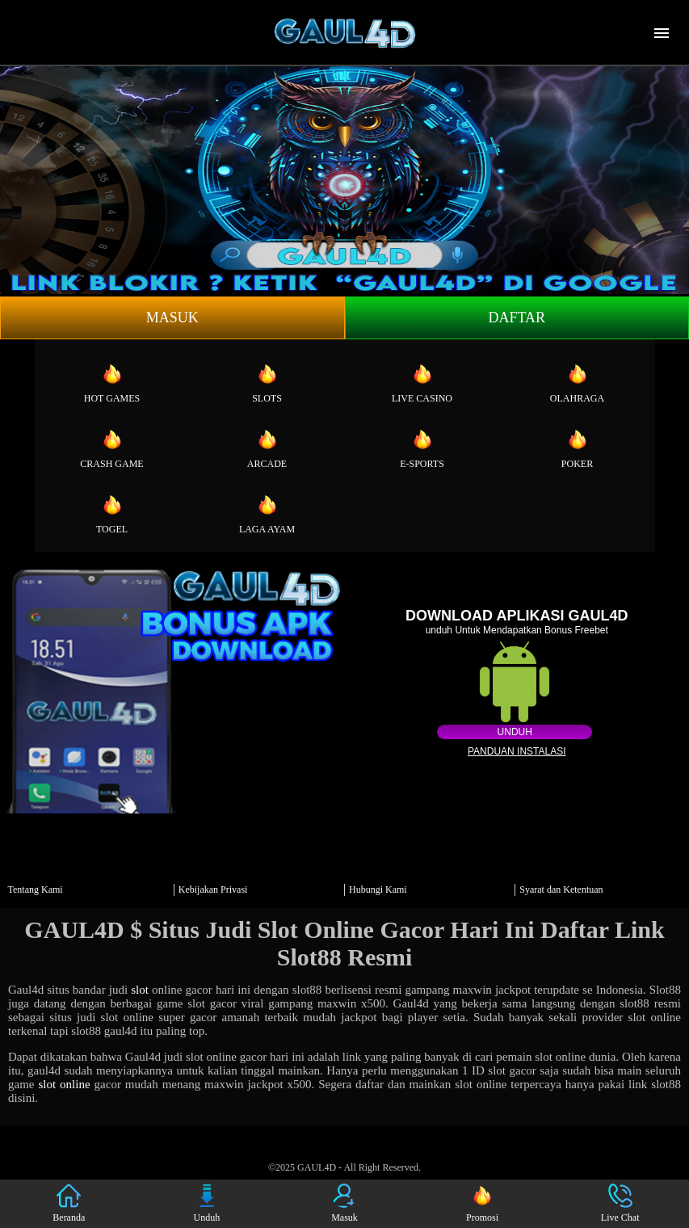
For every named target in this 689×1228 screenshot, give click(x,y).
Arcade (267, 448)
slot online (64, 1084)
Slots (267, 383)
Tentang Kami (35, 889)
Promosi (482, 1203)
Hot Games (112, 383)
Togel (112, 514)
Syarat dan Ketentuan (561, 889)
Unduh (515, 732)
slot (140, 989)
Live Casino (422, 383)
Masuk (172, 317)
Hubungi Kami (378, 889)
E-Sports (422, 448)
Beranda (69, 1203)
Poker (577, 448)
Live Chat (620, 1203)
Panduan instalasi (517, 751)
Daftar (516, 317)
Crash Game (111, 448)
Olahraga (577, 383)
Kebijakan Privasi (213, 889)
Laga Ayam (267, 514)
